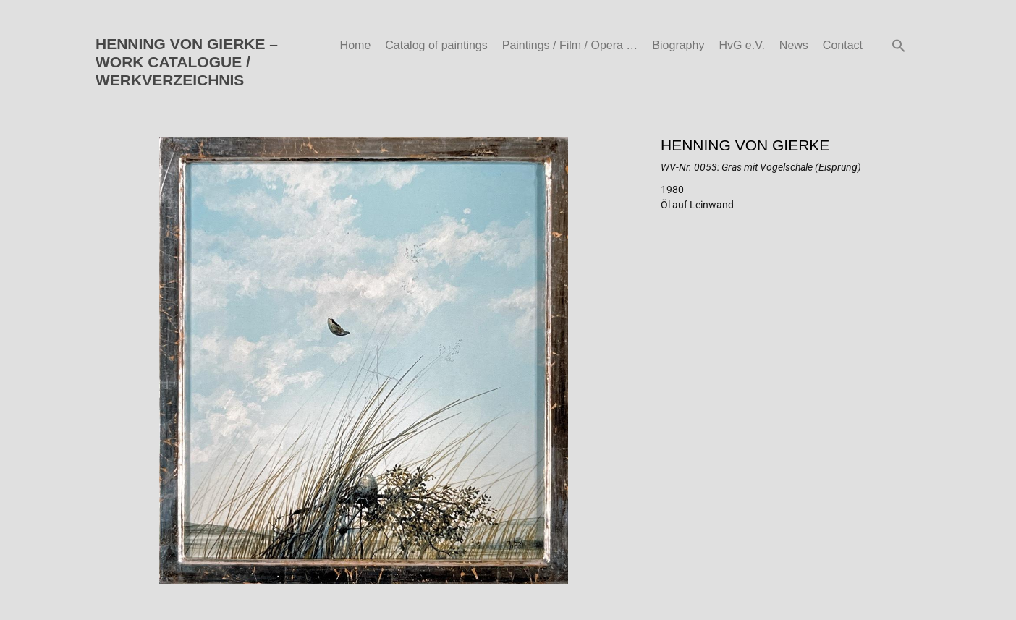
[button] (898, 45)
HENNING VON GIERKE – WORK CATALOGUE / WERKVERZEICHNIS (187, 61)
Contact (843, 45)
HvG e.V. (741, 45)
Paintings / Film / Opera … (570, 45)
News (793, 45)
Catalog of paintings (436, 45)
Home (355, 45)
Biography (678, 45)
